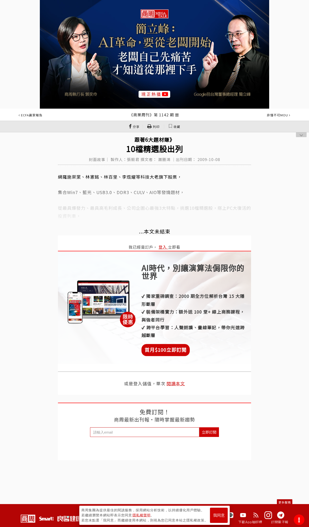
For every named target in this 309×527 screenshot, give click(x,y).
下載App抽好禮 (250, 522)
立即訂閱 (209, 432)
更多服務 (284, 502)
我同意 (219, 515)
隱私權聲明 (142, 515)
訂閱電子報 (279, 522)
